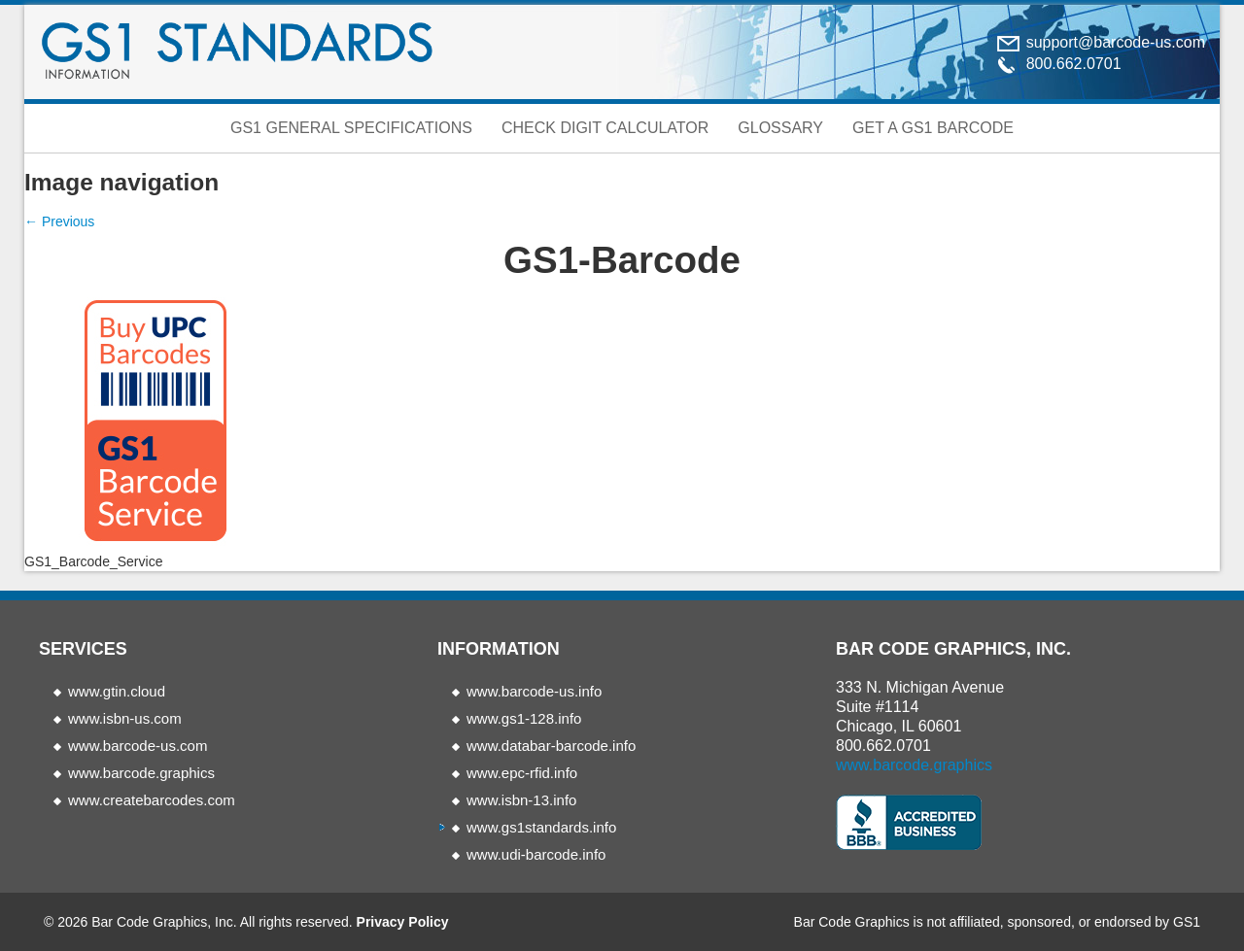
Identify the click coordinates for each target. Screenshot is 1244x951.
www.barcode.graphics (141, 772)
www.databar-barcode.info (551, 745)
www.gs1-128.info (523, 718)
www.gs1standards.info (541, 827)
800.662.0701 (883, 745)
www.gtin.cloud (116, 691)
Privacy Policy (403, 922)
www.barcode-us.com (137, 745)
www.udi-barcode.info (535, 854)
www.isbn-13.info (521, 800)
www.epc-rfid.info (521, 772)
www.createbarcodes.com (151, 800)
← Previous (59, 221)
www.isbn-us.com (125, 718)
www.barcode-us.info (534, 691)
